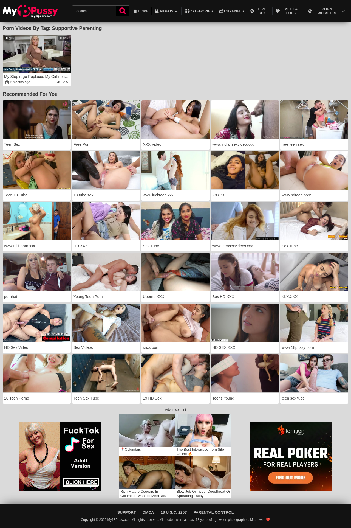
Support (126, 512)
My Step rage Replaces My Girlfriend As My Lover (37, 76)
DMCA (148, 512)
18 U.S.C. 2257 (173, 512)
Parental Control (213, 512)
